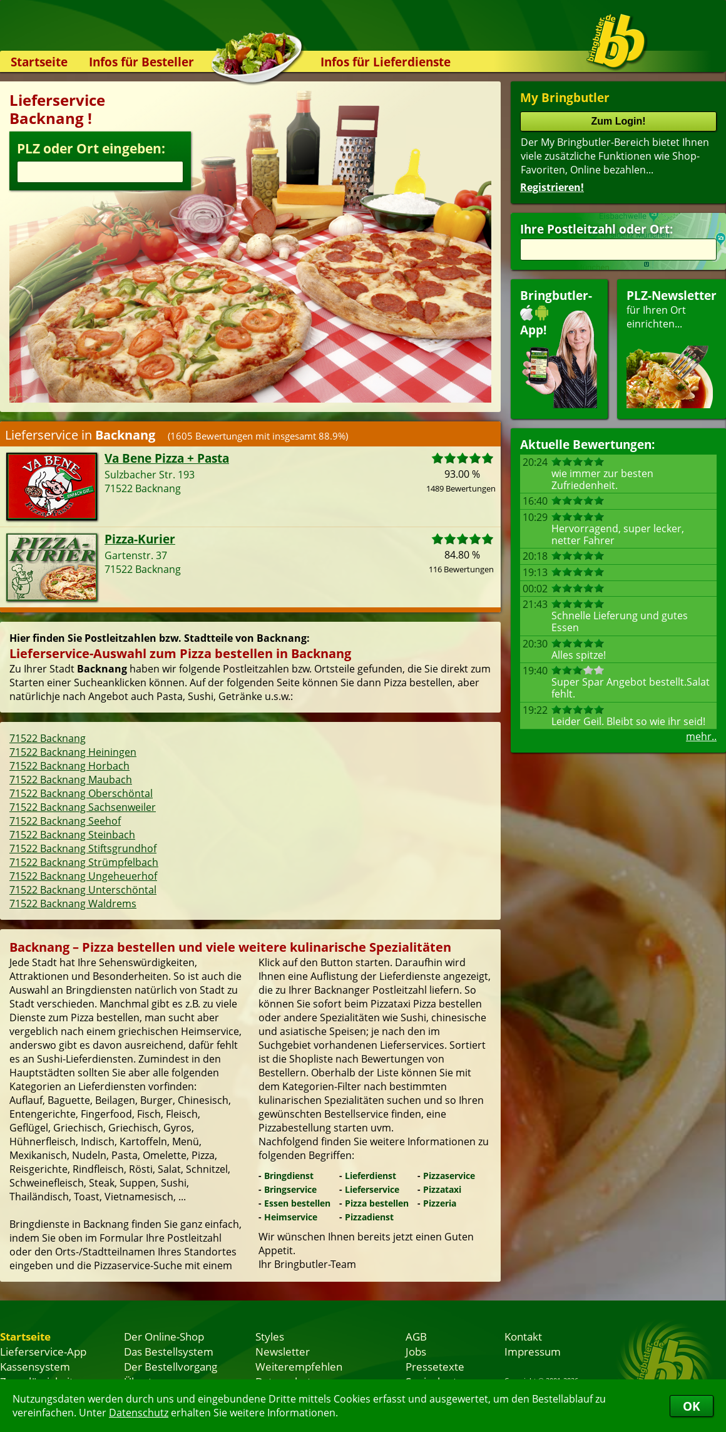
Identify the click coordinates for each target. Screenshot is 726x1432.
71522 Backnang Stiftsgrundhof (82, 848)
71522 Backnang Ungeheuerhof (83, 876)
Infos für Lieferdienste (385, 62)
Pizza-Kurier (140, 539)
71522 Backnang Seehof (65, 821)
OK (691, 1406)
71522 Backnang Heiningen (72, 752)
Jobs (416, 1351)
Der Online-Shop (164, 1336)
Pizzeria (439, 1203)
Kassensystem (35, 1366)
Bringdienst (289, 1176)
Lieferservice (372, 1189)
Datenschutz (138, 1412)
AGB (416, 1336)
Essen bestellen (297, 1203)
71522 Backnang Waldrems (72, 903)
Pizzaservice (449, 1176)
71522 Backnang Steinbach (72, 835)
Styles (269, 1336)
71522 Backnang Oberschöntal (81, 793)
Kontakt (523, 1336)
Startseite (39, 62)
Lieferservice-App (43, 1351)
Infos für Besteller (141, 62)
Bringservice (290, 1189)
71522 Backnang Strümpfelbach (83, 862)
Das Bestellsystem (168, 1351)
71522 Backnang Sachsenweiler (82, 807)
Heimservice (290, 1217)
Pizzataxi (442, 1189)
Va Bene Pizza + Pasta (167, 458)
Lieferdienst (370, 1176)
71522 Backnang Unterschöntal (82, 890)
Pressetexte (435, 1366)
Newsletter (282, 1351)
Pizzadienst (369, 1217)
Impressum (532, 1351)
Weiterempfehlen (298, 1366)
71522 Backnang (47, 738)
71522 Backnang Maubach (70, 779)
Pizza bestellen (377, 1203)
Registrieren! (552, 187)
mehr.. (701, 736)
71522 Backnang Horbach (69, 766)
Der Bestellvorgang (170, 1366)
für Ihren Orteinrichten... (671, 347)
